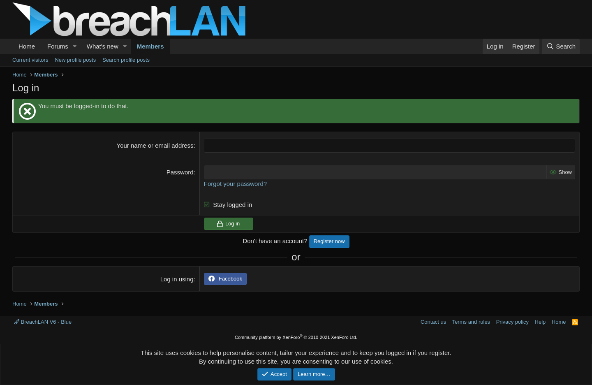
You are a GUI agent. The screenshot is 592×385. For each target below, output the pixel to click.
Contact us (433, 322)
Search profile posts (126, 60)
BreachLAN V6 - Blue (43, 322)
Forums (57, 46)
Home (26, 46)
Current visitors (30, 60)
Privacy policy (512, 322)
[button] (75, 46)
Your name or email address (155, 145)
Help (540, 322)
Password (180, 172)
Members (150, 46)
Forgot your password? (235, 183)
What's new (102, 46)
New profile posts (75, 60)
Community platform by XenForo (296, 337)
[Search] (561, 46)
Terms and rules (471, 322)
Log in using (177, 279)
